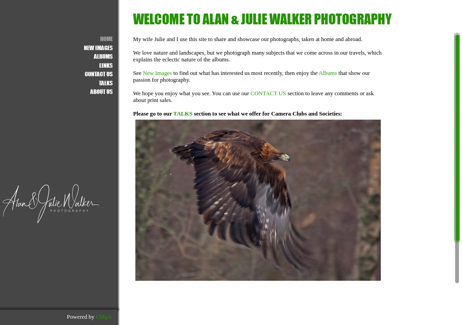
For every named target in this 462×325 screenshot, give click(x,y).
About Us (101, 91)
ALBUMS (103, 56)
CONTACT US (268, 93)
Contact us (99, 74)
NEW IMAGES (98, 47)
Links (106, 65)
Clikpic (104, 317)
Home (106, 38)
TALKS (182, 114)
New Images (157, 73)
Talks (106, 83)
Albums (328, 73)
